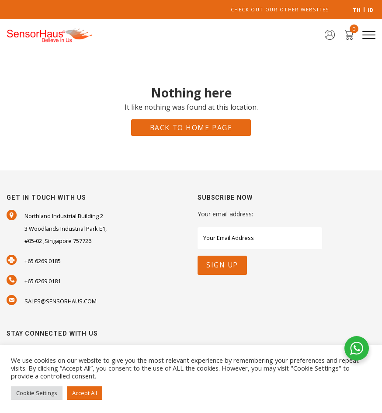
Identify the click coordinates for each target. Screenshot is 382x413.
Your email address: (225, 214)
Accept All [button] (84, 393)
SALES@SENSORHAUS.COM (60, 301)
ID (371, 9)
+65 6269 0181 (42, 281)
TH (357, 9)
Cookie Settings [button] (36, 393)
